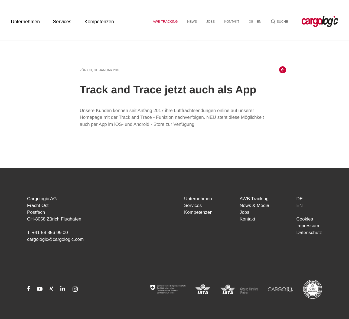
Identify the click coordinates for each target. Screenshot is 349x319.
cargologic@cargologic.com (55, 239)
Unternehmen (25, 21)
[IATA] (202, 289)
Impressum (307, 225)
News (192, 22)
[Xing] (51, 289)
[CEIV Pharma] (312, 289)
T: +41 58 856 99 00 (47, 232)
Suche (282, 22)
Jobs (210, 22)
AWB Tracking (165, 22)
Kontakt (231, 22)
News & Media (254, 205)
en (259, 22)
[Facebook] (28, 289)
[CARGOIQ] (280, 289)
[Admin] (167, 289)
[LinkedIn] (62, 289)
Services (62, 21)
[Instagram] (75, 289)
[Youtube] (40, 289)
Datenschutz (309, 232)
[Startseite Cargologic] (320, 21)
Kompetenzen (99, 21)
